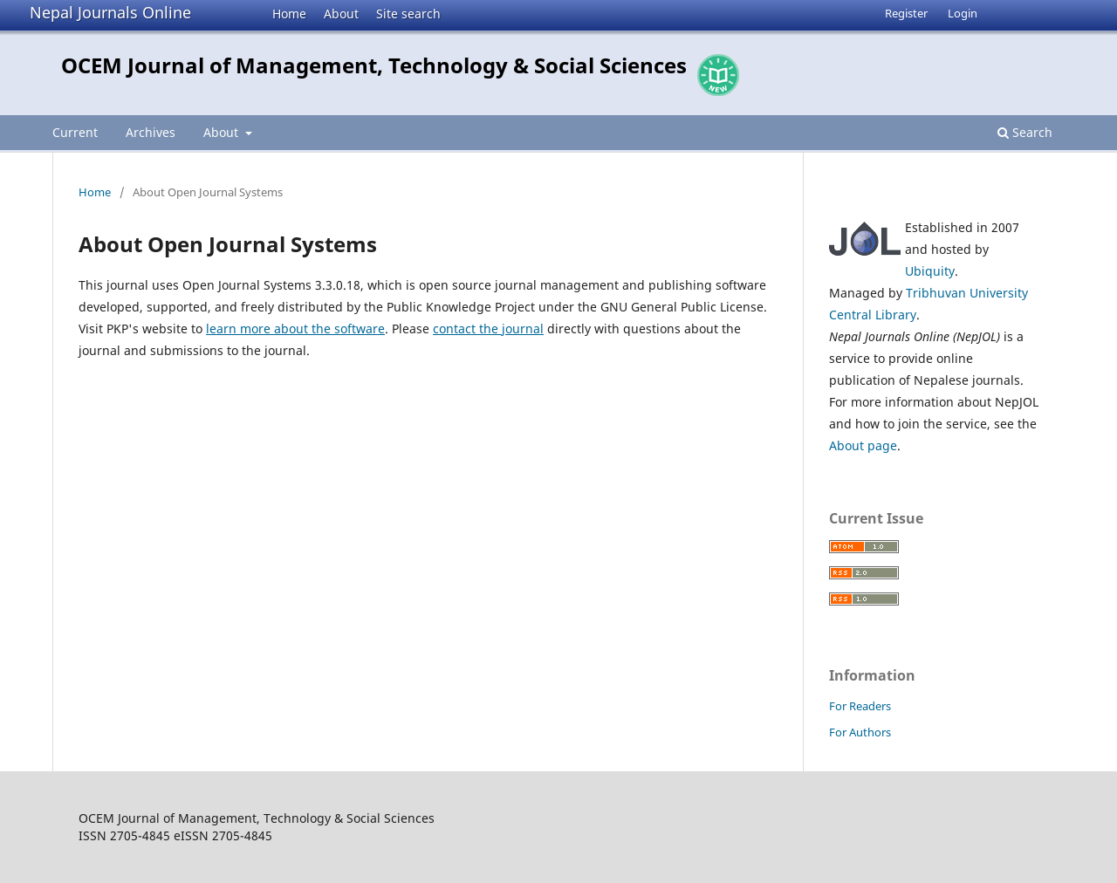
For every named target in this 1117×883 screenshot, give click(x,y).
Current (75, 132)
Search (1024, 132)
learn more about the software (295, 328)
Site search (408, 13)
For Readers (860, 706)
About (341, 13)
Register (906, 13)
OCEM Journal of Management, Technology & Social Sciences (374, 65)
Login (962, 13)
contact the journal (488, 328)
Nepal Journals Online (110, 12)
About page (863, 445)
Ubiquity (930, 271)
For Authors (860, 732)
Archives (150, 132)
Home (289, 13)
